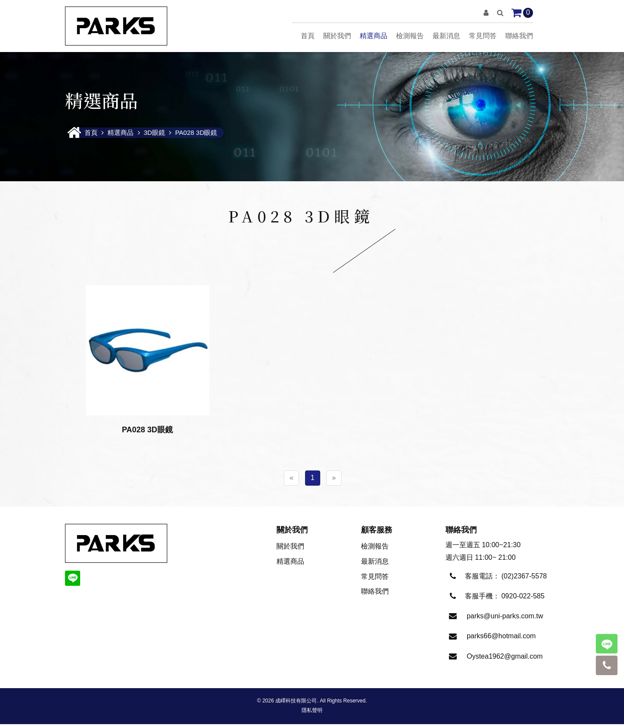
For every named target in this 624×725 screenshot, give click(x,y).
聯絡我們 (519, 35)
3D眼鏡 (154, 133)
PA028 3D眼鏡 (196, 133)
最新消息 (446, 35)
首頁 (308, 35)
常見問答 (483, 35)
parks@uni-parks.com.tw (505, 616)
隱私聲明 (312, 711)
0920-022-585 (523, 597)
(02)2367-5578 (524, 577)
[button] (486, 12)
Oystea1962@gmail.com (505, 657)
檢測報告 (410, 35)
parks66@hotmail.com (501, 636)
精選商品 (373, 35)
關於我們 (337, 35)
